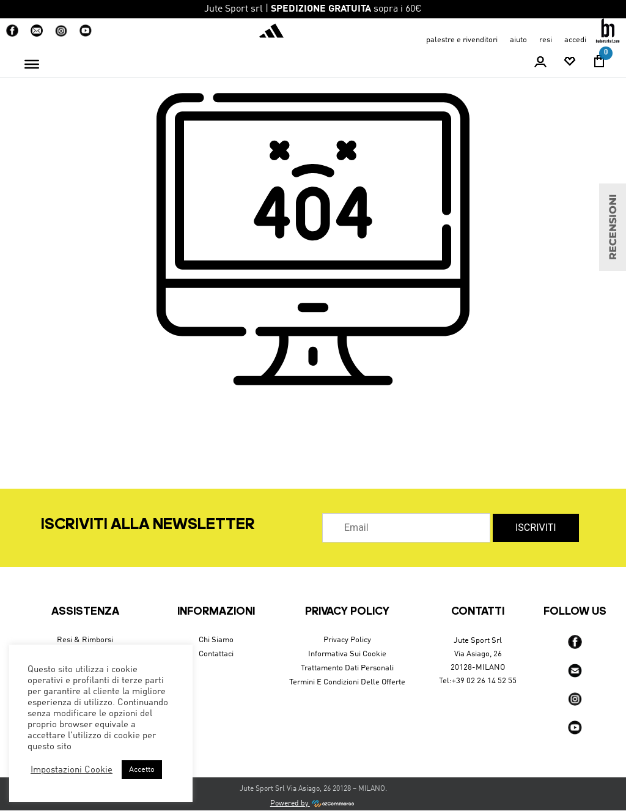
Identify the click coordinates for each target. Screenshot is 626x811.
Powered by (313, 803)
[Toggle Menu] (31, 64)
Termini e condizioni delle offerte (347, 682)
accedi (575, 40)
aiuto (518, 40)
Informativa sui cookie (347, 654)
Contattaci (216, 654)
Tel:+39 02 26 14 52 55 (478, 681)
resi (545, 40)
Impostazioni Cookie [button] (71, 770)
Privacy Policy (347, 640)
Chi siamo (216, 640)
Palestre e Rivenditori (462, 40)
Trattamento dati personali (347, 668)
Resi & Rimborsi (85, 640)
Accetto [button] (142, 770)
